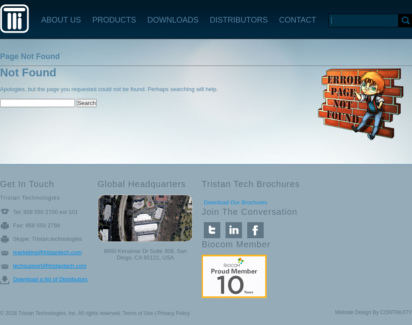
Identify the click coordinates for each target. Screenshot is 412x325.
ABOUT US (61, 20)
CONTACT (297, 20)
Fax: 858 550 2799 (36, 225)
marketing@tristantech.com (47, 252)
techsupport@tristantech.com (49, 266)
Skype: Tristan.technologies (47, 239)
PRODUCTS (114, 20)
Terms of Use (138, 313)
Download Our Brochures (235, 202)
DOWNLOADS (173, 20)
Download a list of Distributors (50, 279)
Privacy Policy (173, 313)
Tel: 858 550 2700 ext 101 (45, 212)
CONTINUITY (396, 312)
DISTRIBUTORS (239, 20)
